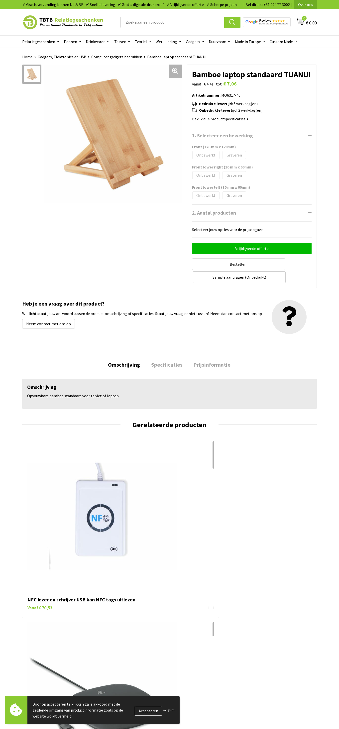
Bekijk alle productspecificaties (220, 118)
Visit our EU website (265, 643)
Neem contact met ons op (48, 309)
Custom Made (281, 41)
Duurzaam (217, 41)
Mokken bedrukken (192, 620)
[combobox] (172, 22)
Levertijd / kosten (118, 598)
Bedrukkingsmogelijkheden (126, 613)
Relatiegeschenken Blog (270, 605)
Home (27, 56)
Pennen (70, 41)
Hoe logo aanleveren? (121, 628)
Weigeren (169, 710)
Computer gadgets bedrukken (116, 56)
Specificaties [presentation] (167, 350)
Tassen (120, 41)
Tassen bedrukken (191, 598)
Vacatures (257, 598)
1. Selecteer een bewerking (222, 135)
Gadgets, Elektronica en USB (62, 56)
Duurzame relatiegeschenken (201, 605)
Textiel (141, 41)
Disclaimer (258, 628)
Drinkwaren (96, 41)
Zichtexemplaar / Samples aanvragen (134, 636)
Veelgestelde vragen (120, 590)
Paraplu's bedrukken (193, 636)
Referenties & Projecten (269, 613)
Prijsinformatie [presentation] (208, 350)
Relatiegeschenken (38, 41)
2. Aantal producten (214, 213)
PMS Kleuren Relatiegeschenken (130, 620)
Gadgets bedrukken (192, 613)
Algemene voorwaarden (269, 636)
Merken (182, 643)
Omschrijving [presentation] (128, 350)
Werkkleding (166, 41)
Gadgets (193, 41)
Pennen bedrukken (192, 590)
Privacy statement (264, 620)
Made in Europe (248, 41)
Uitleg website (115, 605)
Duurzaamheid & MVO (121, 643)
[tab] (128, 350)
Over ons (305, 4)
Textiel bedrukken (191, 628)
